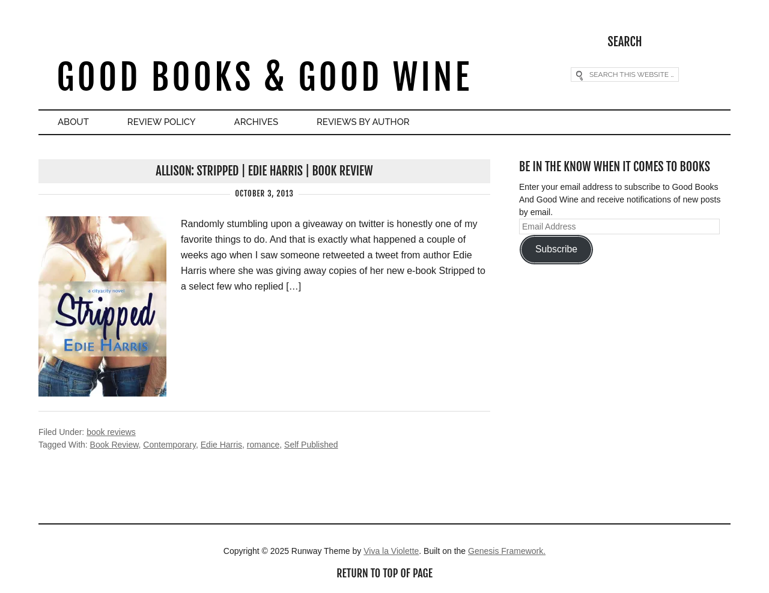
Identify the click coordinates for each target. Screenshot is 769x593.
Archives (256, 122)
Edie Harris (221, 444)
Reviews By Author (363, 122)
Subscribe (556, 249)
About (73, 122)
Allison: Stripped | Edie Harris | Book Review (264, 170)
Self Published (311, 444)
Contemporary (169, 444)
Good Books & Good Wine (264, 77)
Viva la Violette (391, 551)
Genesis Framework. (507, 551)
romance (263, 444)
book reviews (111, 432)
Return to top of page (384, 573)
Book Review (114, 444)
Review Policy (161, 122)
